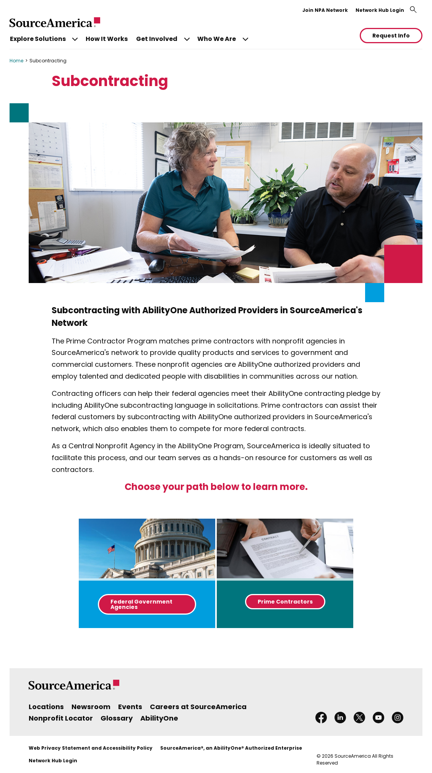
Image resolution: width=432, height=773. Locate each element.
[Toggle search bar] (413, 9)
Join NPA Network (325, 10)
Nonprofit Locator (61, 718)
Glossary (117, 718)
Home (16, 60)
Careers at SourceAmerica (198, 706)
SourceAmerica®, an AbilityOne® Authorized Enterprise (231, 748)
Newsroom (90, 706)
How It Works (107, 38)
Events (130, 706)
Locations (46, 706)
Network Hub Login (380, 10)
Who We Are (216, 38)
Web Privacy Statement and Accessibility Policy (91, 748)
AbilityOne (159, 718)
